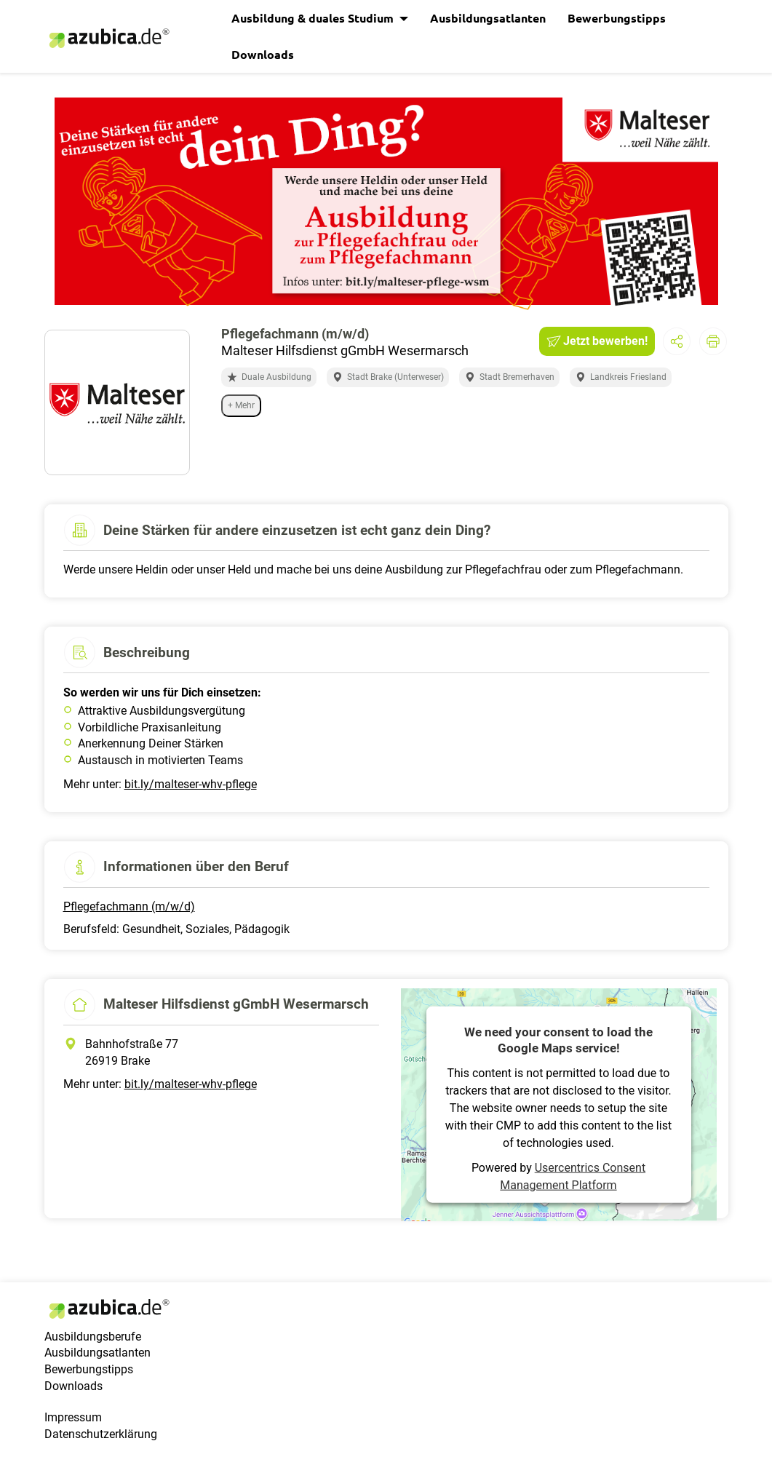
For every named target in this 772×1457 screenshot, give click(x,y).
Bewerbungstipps (617, 17)
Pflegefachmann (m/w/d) (129, 906)
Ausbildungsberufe (92, 1336)
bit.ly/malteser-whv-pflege (190, 784)
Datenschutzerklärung (100, 1434)
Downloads (262, 54)
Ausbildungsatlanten (488, 17)
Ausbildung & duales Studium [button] (314, 17)
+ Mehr (241, 405)
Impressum (73, 1417)
